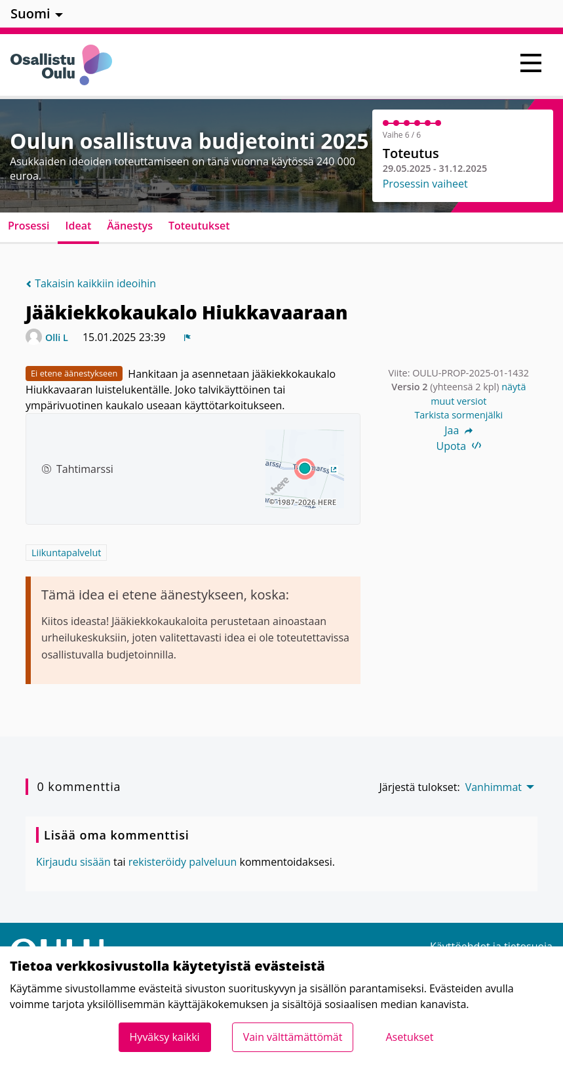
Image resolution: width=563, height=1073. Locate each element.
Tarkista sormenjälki (458, 415)
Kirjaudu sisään (73, 862)
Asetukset (409, 1037)
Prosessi (29, 225)
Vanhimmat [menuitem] (493, 787)
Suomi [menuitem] (30, 13)
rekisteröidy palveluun (182, 862)
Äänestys (130, 225)
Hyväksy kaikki (165, 1037)
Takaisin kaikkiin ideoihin (91, 283)
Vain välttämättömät (293, 1037)
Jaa (458, 430)
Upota (459, 446)
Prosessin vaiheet (425, 183)
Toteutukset (199, 225)
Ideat (79, 225)
